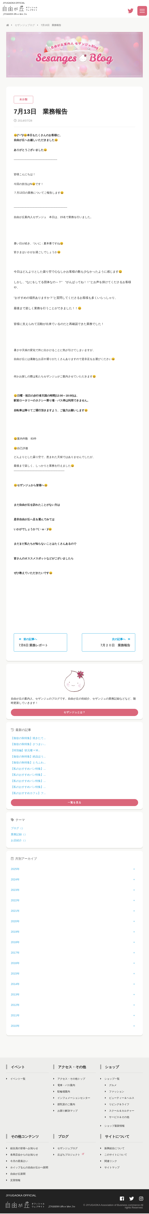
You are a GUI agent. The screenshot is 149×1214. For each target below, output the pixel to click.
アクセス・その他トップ (69, 1079)
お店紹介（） (19, 841)
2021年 (15, 911)
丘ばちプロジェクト (70, 1155)
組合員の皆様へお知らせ (22, 1149)
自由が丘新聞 (15, 1174)
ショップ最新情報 (112, 1126)
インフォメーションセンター (71, 1098)
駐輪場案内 (61, 1092)
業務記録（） (19, 834)
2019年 (15, 932)
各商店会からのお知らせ (22, 1155)
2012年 (15, 1005)
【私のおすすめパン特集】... (28, 769)
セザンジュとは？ (74, 713)
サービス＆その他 (117, 1118)
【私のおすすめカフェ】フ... (28, 793)
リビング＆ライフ (117, 1105)
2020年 (15, 922)
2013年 (15, 995)
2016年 (15, 963)
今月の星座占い (17, 1162)
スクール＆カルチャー (119, 1111)
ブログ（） (17, 828)
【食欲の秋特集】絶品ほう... (28, 757)
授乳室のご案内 (64, 1105)
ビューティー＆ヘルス (119, 1098)
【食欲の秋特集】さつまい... (28, 744)
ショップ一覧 (110, 1079)
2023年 (15, 890)
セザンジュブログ (24, 25)
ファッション (114, 1092)
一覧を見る (74, 803)
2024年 (15, 880)
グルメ (111, 1086)
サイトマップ (110, 1168)
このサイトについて (113, 1155)
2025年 (15, 869)
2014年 (15, 984)
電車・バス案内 (64, 1086)
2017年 (15, 953)
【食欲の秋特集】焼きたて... (28, 738)
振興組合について (112, 1149)
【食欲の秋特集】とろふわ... (28, 763)
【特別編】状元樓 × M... (25, 751)
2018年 (15, 942)
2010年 (15, 1026)
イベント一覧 (15, 1079)
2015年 (15, 974)
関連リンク (108, 1162)
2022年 (15, 901)
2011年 (15, 1016)
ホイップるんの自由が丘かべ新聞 (27, 1168)
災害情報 (13, 1181)
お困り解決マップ (65, 1111)
